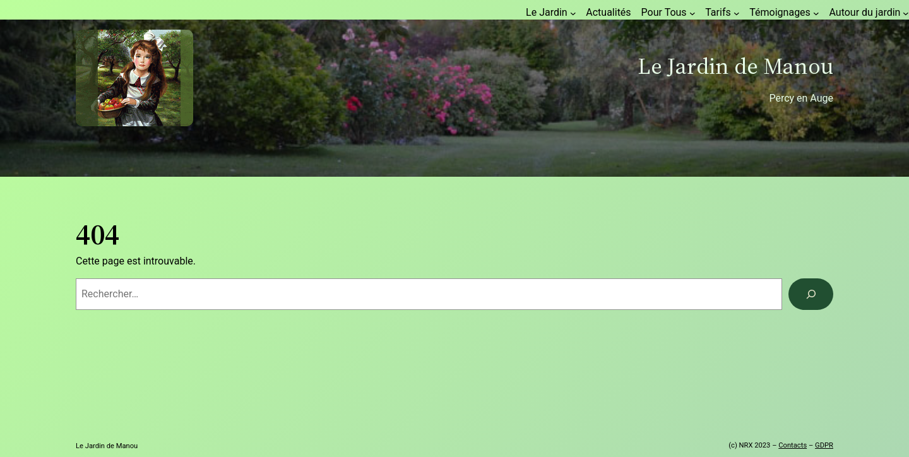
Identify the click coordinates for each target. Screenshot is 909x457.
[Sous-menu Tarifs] (737, 13)
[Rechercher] (810, 293)
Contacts (792, 445)
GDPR (824, 445)
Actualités (608, 12)
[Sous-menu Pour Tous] (692, 13)
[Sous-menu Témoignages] (816, 13)
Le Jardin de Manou (735, 65)
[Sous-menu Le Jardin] (573, 13)
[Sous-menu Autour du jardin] (906, 13)
